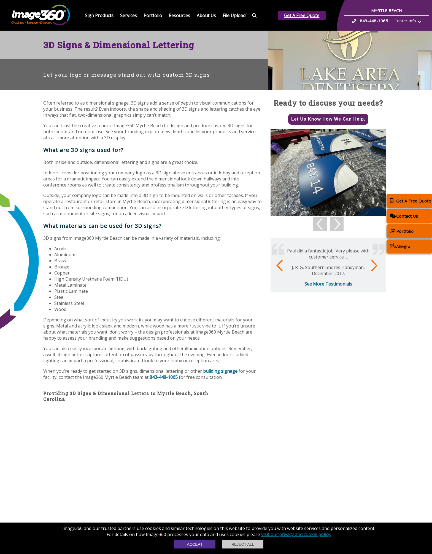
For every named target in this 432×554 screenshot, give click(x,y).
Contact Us (404, 216)
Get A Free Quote (301, 15)
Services (128, 15)
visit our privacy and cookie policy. (296, 534)
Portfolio (153, 15)
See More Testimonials (328, 284)
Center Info (405, 20)
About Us (206, 15)
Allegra (400, 246)
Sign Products (99, 15)
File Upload (234, 15)
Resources (179, 15)
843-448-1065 (164, 377)
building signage (220, 371)
